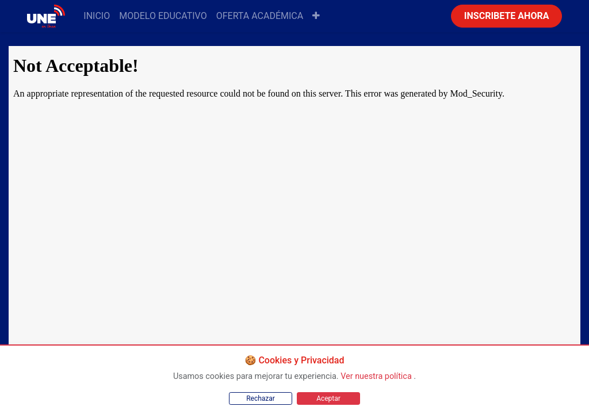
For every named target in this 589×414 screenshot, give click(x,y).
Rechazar (260, 398)
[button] (316, 16)
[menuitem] (96, 16)
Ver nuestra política (377, 376)
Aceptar (328, 398)
